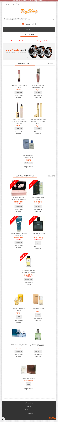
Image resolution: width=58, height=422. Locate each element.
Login (13, 4)
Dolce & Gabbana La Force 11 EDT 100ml (28, 271)
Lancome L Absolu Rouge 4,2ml (19, 86)
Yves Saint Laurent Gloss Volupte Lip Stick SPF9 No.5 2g (38, 121)
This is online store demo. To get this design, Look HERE (29, 0)
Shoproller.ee (52, 418)
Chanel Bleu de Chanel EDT (38, 234)
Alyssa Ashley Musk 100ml (38, 198)
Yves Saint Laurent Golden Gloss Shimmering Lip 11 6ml (19, 121)
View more (51, 64)
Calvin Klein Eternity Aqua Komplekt (19, 345)
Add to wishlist (19, 96)
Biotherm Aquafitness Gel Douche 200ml (19, 234)
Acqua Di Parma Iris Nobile (19, 309)
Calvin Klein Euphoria (28, 378)
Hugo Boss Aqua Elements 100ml (28, 156)
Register (19, 4)
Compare (18, 97)
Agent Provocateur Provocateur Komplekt (19, 198)
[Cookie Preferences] (3, 419)
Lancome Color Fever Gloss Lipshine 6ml (38, 86)
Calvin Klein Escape (38, 308)
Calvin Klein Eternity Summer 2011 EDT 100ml (38, 345)
